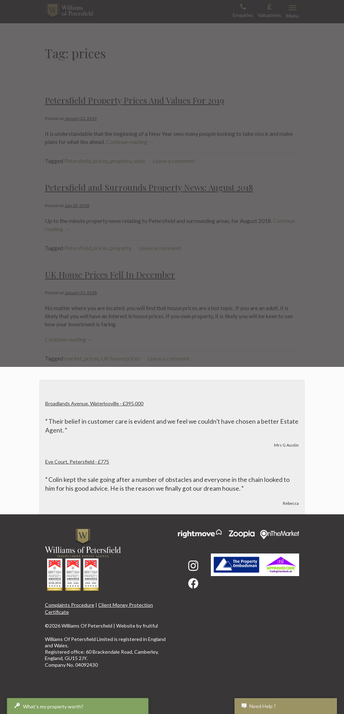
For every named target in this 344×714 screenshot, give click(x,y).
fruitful (150, 626)
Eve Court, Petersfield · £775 (77, 462)
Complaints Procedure (69, 605)
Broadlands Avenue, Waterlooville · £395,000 (94, 403)
